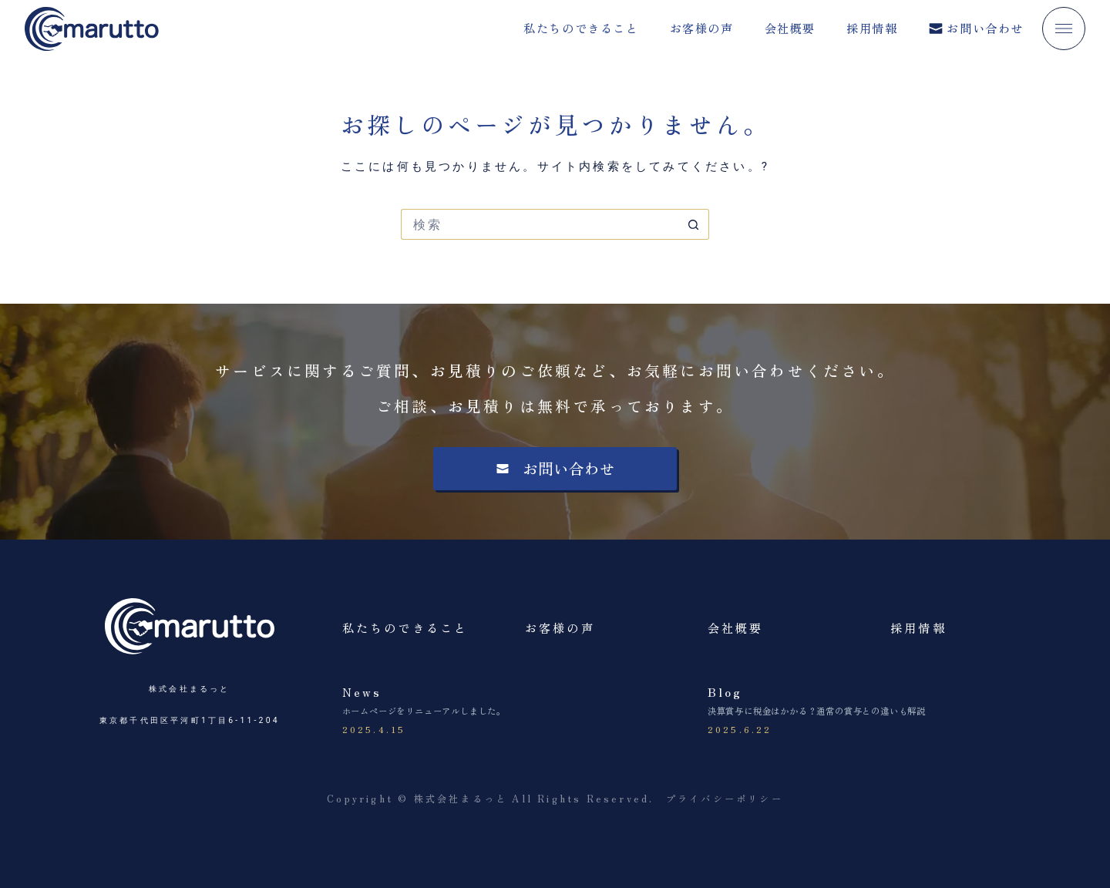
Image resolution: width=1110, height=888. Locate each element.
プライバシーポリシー (724, 799)
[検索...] (539, 224)
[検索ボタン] (693, 224)
